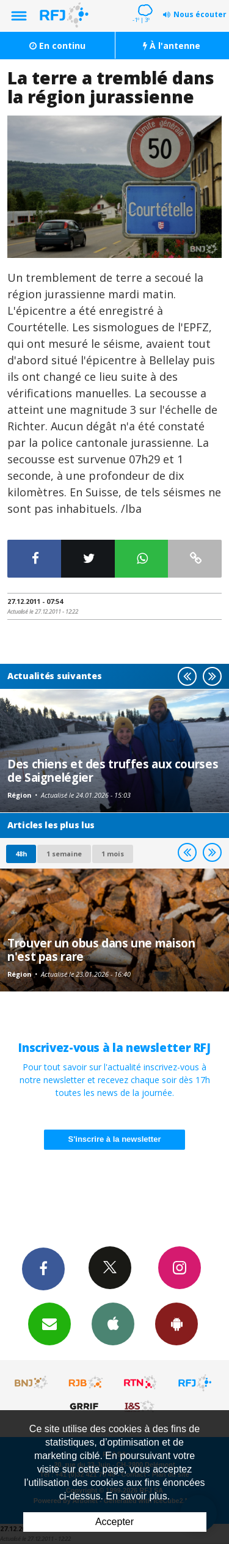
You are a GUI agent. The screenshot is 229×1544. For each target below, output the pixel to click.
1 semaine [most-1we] (64, 853)
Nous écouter (200, 14)
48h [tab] (21, 853)
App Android (176, 1323)
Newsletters (49, 1323)
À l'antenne (171, 45)
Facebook (43, 1268)
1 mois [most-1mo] (112, 853)
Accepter (114, 1521)
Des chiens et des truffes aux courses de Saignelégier (112, 770)
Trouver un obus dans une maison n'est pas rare (101, 949)
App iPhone (113, 1323)
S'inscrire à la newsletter (114, 1139)
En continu (57, 45)
